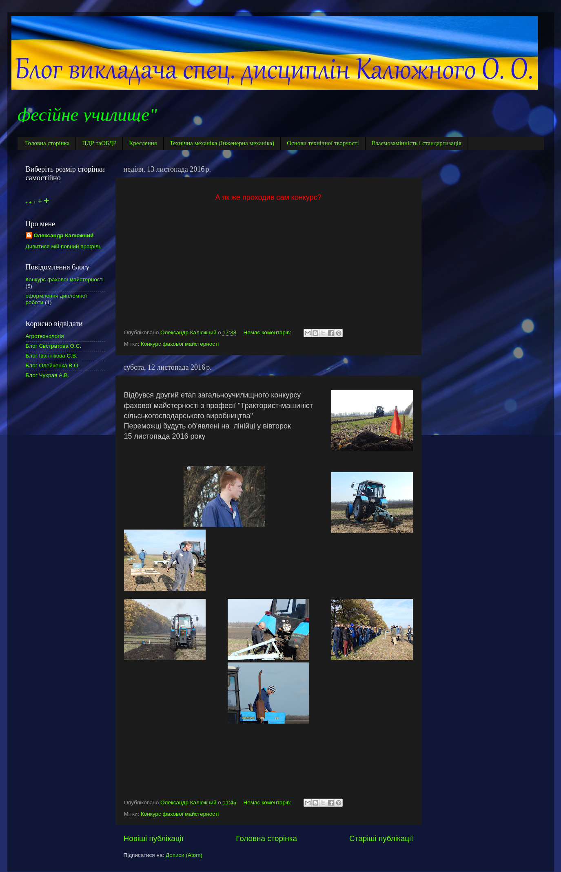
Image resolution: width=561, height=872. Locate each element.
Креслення (143, 143)
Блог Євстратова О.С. (54, 346)
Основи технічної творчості (323, 143)
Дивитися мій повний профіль (64, 246)
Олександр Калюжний (64, 235)
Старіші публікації (381, 838)
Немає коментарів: (268, 332)
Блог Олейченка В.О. (53, 365)
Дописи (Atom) (184, 855)
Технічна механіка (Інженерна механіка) (222, 143)
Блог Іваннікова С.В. (52, 356)
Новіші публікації (154, 838)
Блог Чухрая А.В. (47, 375)
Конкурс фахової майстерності (180, 344)
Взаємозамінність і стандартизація (416, 143)
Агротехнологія (45, 336)
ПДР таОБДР (99, 143)
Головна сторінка (47, 143)
